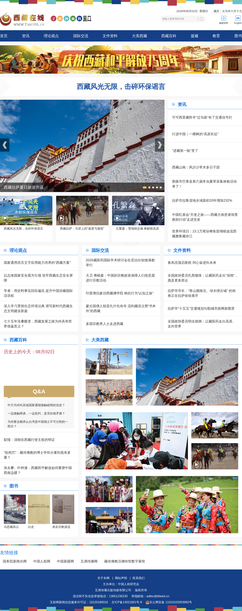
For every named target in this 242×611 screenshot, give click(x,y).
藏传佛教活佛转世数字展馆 (124, 561)
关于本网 (103, 578)
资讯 (25, 36)
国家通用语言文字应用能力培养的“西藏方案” (37, 263)
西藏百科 (168, 36)
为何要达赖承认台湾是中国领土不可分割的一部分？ (38, 426)
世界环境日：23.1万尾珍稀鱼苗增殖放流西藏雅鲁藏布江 (204, 233)
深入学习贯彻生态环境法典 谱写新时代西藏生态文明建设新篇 (38, 308)
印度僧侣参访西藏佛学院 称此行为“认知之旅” (120, 293)
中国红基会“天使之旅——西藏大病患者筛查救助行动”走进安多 (205, 217)
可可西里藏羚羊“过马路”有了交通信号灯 (202, 117)
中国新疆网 (65, 561)
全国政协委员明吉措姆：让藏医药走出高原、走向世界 (202, 323)
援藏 (194, 36)
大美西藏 (139, 36)
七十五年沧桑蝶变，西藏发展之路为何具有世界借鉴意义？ (38, 323)
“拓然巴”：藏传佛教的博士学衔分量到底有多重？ (37, 455)
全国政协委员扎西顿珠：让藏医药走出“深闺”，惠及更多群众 (203, 278)
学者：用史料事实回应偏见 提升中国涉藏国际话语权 (38, 293)
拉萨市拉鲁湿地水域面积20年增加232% (202, 200)
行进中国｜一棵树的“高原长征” (195, 134)
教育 (216, 36)
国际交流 (80, 36)
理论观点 (51, 36)
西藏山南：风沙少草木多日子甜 (196, 167)
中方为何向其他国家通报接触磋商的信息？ (36, 407)
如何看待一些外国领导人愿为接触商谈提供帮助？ (38, 397)
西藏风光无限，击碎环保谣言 (121, 86)
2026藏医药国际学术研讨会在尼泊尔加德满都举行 (120, 262)
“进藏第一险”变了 (185, 151)
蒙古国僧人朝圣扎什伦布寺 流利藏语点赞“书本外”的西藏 (121, 308)
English (238, 23)
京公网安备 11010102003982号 (169, 602)
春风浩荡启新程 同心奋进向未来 (192, 263)
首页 (4, 36)
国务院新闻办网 (15, 561)
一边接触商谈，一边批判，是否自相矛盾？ (36, 416)
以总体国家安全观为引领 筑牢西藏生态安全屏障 (38, 278)
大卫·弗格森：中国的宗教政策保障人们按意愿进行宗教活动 (120, 278)
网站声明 (121, 578)
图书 (238, 36)
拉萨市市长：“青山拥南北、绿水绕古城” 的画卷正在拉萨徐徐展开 (202, 293)
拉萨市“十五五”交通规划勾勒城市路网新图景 (201, 308)
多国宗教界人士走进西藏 (104, 324)
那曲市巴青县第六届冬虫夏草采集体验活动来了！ (204, 184)
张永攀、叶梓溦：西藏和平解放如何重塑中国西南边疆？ (38, 470)
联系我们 (139, 578)
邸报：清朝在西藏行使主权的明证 (29, 440)
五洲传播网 (89, 561)
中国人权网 (41, 561)
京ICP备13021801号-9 (127, 602)
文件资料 (110, 36)
